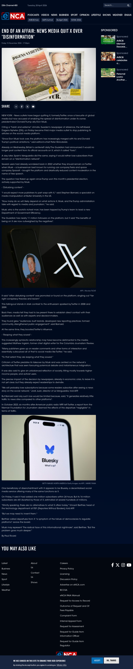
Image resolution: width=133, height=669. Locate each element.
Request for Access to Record (75, 601)
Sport (74, 15)
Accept (97, 660)
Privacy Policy (67, 569)
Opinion (84, 15)
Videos (45, 15)
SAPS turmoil (47, 20)
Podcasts (33, 15)
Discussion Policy (68, 579)
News (54, 15)
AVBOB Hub (34, 20)
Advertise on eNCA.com (72, 585)
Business (64, 15)
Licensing (64, 574)
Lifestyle (96, 15)
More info (61, 665)
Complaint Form (68, 616)
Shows (107, 15)
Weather (117, 15)
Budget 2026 (62, 20)
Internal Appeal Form (71, 621)
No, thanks (111, 660)
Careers (64, 563)
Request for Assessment (72, 627)
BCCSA (63, 590)
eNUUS (127, 15)
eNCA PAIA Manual (70, 596)
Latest (5, 563)
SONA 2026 (76, 20)
